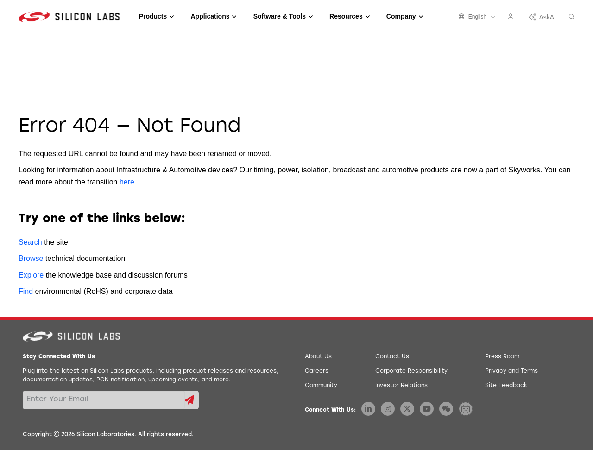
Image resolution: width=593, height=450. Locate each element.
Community (321, 385)
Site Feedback (506, 385)
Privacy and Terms (511, 371)
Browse (31, 258)
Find (26, 291)
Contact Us (392, 357)
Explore (31, 275)
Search (30, 242)
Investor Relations (401, 385)
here (127, 182)
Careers (316, 371)
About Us (318, 357)
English (477, 16)
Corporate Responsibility (411, 371)
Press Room (502, 357)
